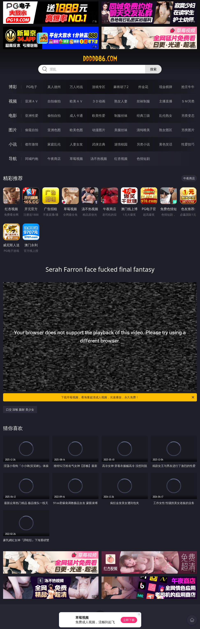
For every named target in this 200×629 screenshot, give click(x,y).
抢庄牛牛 (187, 87)
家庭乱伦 (54, 144)
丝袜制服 (143, 101)
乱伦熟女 (165, 115)
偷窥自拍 (31, 130)
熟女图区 (165, 130)
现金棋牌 (165, 87)
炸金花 (143, 87)
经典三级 (143, 115)
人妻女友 (76, 144)
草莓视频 (76, 158)
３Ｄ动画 (98, 101)
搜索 (153, 69)
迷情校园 (120, 144)
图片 (13, 130)
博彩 (13, 86)
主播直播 (165, 101)
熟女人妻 (120, 101)
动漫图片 (98, 130)
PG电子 (31, 87)
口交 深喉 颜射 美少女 (20, 409)
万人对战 (76, 87)
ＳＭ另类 (187, 101)
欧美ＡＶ (76, 101)
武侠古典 (98, 144)
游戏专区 (98, 87)
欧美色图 (76, 130)
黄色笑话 (165, 144)
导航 (13, 158)
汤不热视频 (98, 158)
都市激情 (31, 144)
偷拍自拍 (54, 115)
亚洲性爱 (31, 115)
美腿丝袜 (120, 130)
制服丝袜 (120, 115)
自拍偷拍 (54, 101)
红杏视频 (120, 158)
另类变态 (187, 115)
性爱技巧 (187, 144)
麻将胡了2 (120, 87)
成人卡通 (76, 115)
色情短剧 (143, 158)
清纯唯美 (143, 130)
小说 (13, 144)
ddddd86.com (100, 59)
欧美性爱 (98, 115)
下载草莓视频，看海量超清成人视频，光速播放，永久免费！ (128, 397)
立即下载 (129, 620)
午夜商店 (54, 158)
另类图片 (187, 130)
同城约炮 (31, 158)
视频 (13, 101)
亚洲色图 (54, 130)
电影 (13, 115)
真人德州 (54, 87)
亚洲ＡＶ (31, 101)
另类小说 (143, 144)
